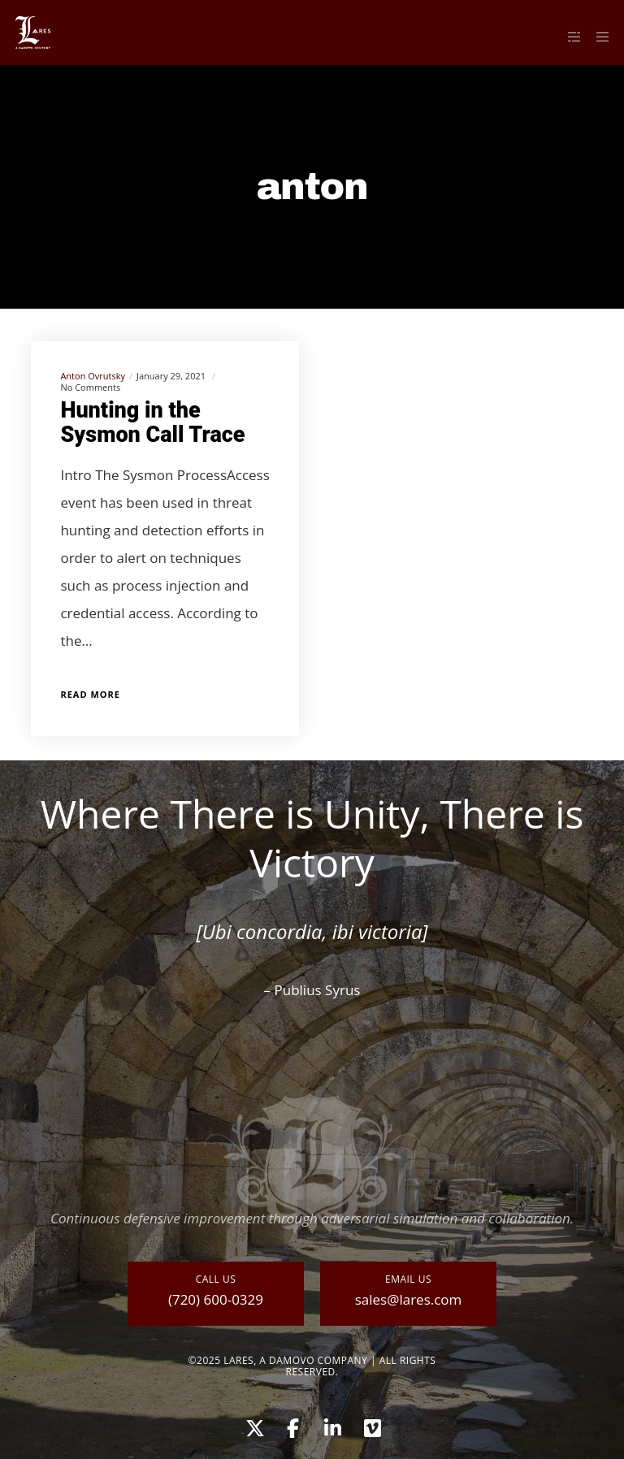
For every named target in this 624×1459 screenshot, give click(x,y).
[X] (252, 1425)
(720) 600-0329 (215, 1299)
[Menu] (597, 36)
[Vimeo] (371, 1425)
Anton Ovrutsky (92, 376)
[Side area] (568, 36)
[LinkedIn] (331, 1425)
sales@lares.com (408, 1299)
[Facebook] (292, 1425)
